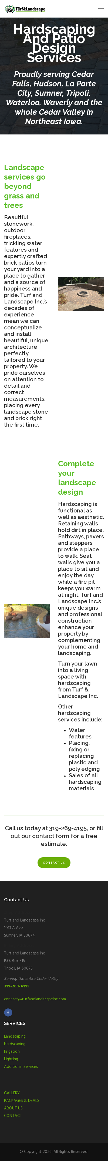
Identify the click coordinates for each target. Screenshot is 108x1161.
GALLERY (12, 1093)
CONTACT (13, 1116)
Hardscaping (14, 1044)
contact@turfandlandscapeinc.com (35, 999)
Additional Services (21, 1067)
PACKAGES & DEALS (21, 1101)
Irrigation (12, 1051)
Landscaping (15, 1036)
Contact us (54, 862)
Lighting (11, 1059)
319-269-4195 (16, 986)
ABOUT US (13, 1108)
